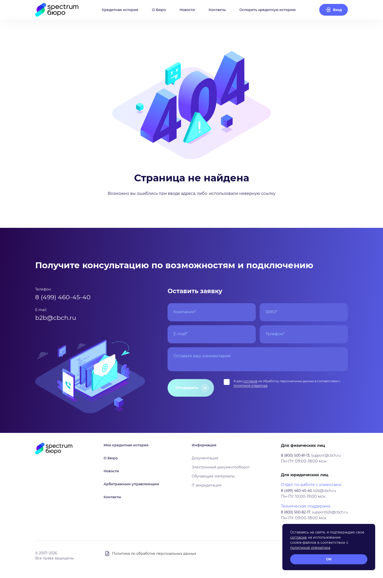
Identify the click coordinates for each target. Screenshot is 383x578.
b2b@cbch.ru (55, 317)
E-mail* (180, 334)
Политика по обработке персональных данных (154, 553)
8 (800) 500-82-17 (295, 512)
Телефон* (275, 334)
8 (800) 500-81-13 (295, 455)
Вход (337, 10)
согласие (250, 381)
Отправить (186, 387)
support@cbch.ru (326, 455)
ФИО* (271, 312)
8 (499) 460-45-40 (63, 297)
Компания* (184, 312)
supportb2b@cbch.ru (330, 512)
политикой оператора (250, 385)
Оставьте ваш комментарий (202, 356)
